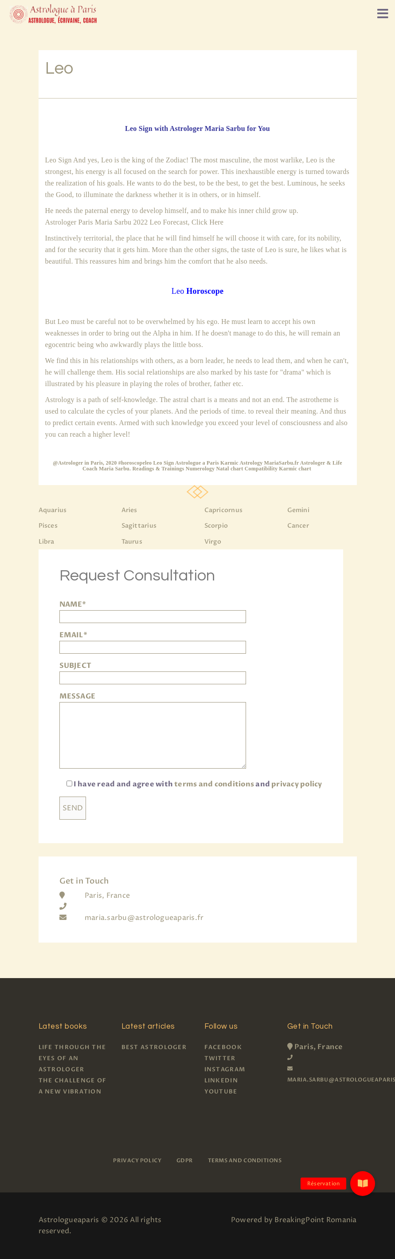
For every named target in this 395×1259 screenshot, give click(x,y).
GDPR (184, 1160)
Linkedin (221, 1081)
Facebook (223, 1047)
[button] (362, 1183)
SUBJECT (152, 672)
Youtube (221, 1092)
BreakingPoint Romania (315, 1220)
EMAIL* (152, 641)
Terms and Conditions (245, 1160)
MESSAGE (152, 731)
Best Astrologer (154, 1047)
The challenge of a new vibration (73, 1086)
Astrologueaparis (69, 1220)
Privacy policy (137, 1160)
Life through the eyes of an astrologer (72, 1058)
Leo (197, 291)
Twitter (220, 1058)
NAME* (152, 610)
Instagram (225, 1070)
